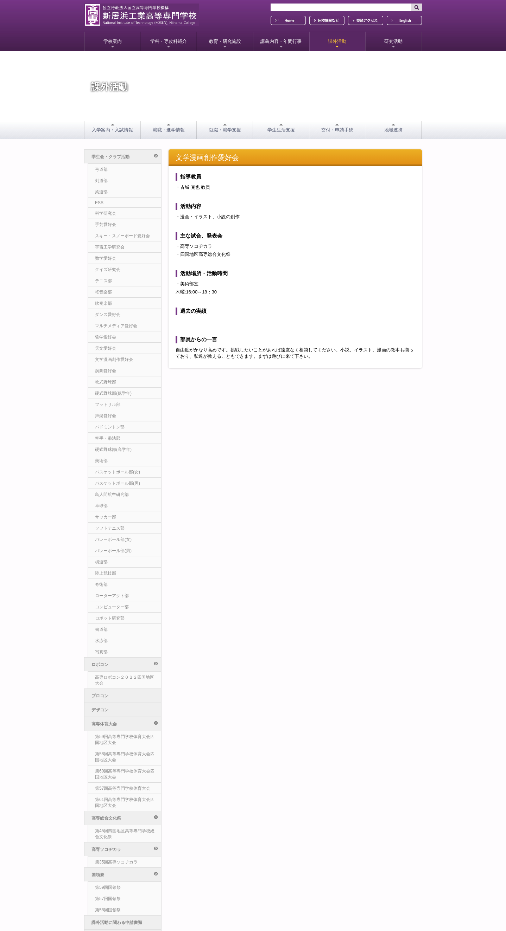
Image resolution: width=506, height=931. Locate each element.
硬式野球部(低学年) (113, 393)
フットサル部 (107, 404)
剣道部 (101, 180)
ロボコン (124, 664)
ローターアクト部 (112, 595)
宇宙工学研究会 (110, 247)
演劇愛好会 (105, 370)
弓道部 (101, 169)
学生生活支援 (281, 129)
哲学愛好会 (105, 337)
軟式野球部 (105, 382)
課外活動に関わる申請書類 (116, 763)
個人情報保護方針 (106, 862)
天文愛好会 (105, 348)
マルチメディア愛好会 (116, 325)
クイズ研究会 (107, 269)
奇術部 (101, 584)
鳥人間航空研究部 (112, 494)
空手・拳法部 (107, 438)
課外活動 (337, 41)
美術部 (101, 460)
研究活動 (393, 41)
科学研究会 (105, 213)
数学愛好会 (105, 258)
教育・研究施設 (225, 41)
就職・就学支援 (225, 129)
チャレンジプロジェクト (114, 777)
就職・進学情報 (169, 129)
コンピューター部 (112, 606)
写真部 (101, 651)
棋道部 (101, 562)
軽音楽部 (103, 292)
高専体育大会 (124, 706)
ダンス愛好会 (107, 314)
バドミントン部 (110, 427)
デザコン (99, 692)
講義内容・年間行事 (281, 41)
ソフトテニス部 (110, 528)
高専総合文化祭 (124, 720)
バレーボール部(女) (113, 539)
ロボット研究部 (110, 618)
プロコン (99, 678)
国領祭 (124, 748)
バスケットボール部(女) (117, 472)
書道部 (101, 629)
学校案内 (112, 41)
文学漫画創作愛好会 (114, 359)
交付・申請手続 (337, 129)
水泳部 (101, 640)
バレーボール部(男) (113, 550)
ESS (99, 202)
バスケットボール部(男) (117, 483)
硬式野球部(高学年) (113, 449)
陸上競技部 (105, 573)
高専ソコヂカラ (124, 734)
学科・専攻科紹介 (168, 41)
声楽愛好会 (105, 415)
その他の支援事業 (108, 791)
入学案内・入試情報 (112, 129)
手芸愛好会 (105, 224)
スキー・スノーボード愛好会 (122, 235)
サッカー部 (105, 517)
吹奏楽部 (103, 303)
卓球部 (101, 505)
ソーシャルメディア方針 (112, 872)
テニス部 (103, 280)
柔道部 (101, 191)
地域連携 (393, 129)
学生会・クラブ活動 (124, 156)
